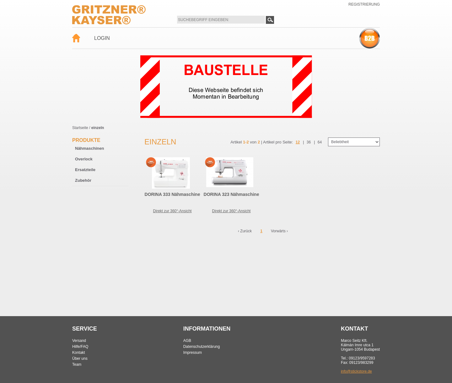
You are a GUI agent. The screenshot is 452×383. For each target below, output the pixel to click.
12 (298, 142)
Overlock (84, 159)
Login (102, 38)
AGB (187, 340)
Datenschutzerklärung (201, 346)
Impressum (192, 352)
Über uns (80, 358)
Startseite (80, 128)
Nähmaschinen (89, 148)
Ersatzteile (85, 169)
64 (320, 142)
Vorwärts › (279, 231)
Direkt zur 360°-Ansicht (172, 211)
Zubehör (83, 180)
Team (76, 364)
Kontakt (78, 352)
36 (309, 142)
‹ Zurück (245, 231)
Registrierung (364, 4)
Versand (79, 340)
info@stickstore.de (356, 371)
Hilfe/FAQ (80, 346)
